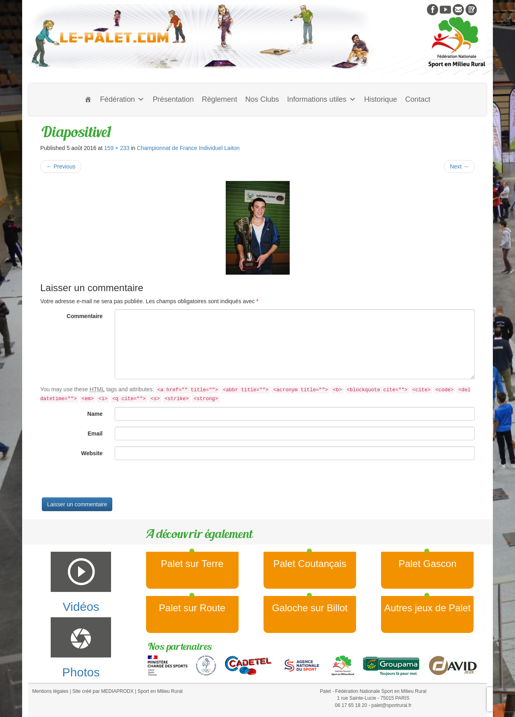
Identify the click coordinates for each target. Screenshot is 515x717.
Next (459, 166)
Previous (60, 166)
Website (92, 453)
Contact (418, 99)
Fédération (122, 99)
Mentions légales (50, 691)
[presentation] (101, 481)
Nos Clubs (262, 99)
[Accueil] (88, 99)
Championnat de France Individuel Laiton (188, 148)
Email (95, 433)
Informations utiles (321, 99)
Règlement (219, 99)
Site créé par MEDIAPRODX (103, 691)
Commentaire (85, 316)
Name (95, 414)
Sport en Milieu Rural (160, 691)
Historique (380, 99)
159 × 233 (117, 148)
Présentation (173, 99)
